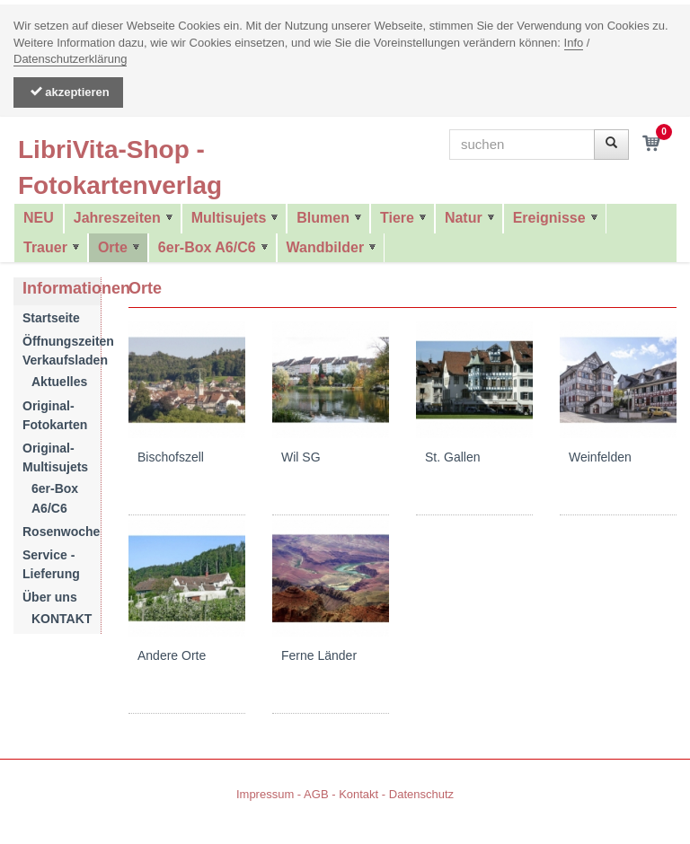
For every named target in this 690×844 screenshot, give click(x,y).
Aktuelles (59, 381)
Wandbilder (326, 247)
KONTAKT (61, 618)
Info (574, 42)
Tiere (397, 217)
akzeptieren (68, 92)
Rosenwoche (61, 531)
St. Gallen (452, 457)
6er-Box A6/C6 (207, 247)
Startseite (51, 318)
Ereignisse (549, 217)
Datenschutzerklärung (70, 59)
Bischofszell (170, 457)
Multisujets (229, 217)
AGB (316, 794)
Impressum (265, 794)
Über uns (49, 597)
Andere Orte (171, 655)
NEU (38, 217)
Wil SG (301, 457)
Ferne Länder (319, 655)
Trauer (45, 247)
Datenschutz (421, 794)
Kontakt (358, 794)
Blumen (322, 217)
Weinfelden (600, 457)
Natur (463, 217)
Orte (113, 247)
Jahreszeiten (117, 217)
